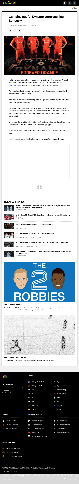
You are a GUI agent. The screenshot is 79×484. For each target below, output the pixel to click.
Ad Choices (5, 467)
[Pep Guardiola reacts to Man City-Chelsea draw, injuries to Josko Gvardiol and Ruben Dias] (9, 254)
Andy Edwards (30, 246)
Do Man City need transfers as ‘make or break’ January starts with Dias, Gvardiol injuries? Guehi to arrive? (43, 207)
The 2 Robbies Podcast (13, 305)
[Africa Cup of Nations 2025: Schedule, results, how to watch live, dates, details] (9, 217)
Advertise (12, 467)
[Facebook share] (10, 30)
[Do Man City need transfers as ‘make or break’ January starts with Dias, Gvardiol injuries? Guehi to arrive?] (9, 208)
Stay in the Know (7, 384)
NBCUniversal (13, 471)
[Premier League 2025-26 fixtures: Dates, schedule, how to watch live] (9, 244)
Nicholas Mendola (21, 209)
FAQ (34, 467)
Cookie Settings (50, 468)
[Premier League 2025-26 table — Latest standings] (9, 235)
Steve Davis (14, 25)
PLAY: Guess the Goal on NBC (15, 357)
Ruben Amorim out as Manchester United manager (35, 224)
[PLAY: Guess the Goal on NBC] (39, 335)
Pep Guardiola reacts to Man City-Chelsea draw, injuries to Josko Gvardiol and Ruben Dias (44, 253)
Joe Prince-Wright (21, 219)
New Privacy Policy (33, 468)
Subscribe (6, 392)
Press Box (49, 467)
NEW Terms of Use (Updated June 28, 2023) (15, 468)
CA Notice (42, 468)
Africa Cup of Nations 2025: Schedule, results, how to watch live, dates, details (43, 216)
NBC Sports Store (40, 467)
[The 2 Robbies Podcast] (39, 282)
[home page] (9, 3)
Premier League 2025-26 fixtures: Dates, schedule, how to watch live (42, 242)
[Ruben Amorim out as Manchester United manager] (9, 226)
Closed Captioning (27, 467)
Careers (18, 467)
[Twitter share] (15, 30)
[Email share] (19, 30)
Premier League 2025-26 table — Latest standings (35, 233)
